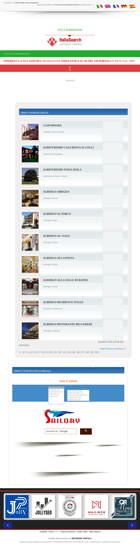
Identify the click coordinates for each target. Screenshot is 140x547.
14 (69, 352)
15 (73, 352)
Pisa (51, 532)
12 (59, 352)
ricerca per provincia (56, 388)
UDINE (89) (56, 396)
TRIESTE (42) (56, 394)
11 (55, 352)
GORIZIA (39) (56, 390)
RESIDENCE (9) (78, 400)
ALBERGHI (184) (78, 397)
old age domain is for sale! (64, 5)
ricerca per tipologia (78, 391)
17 (82, 352)
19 (92, 352)
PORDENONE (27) (56, 392)
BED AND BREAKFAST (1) (78, 395)
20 (96, 352)
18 (87, 352)
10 (50, 352)
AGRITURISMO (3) (78, 393)
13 (64, 352)
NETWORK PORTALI (82, 538)
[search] (59, 431)
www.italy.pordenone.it (17, 54)
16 (78, 352)
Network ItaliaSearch (26, 3)
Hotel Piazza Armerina (111, 348)
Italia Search (94, 532)
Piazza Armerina (67, 532)
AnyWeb (43, 532)
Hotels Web (82, 532)
